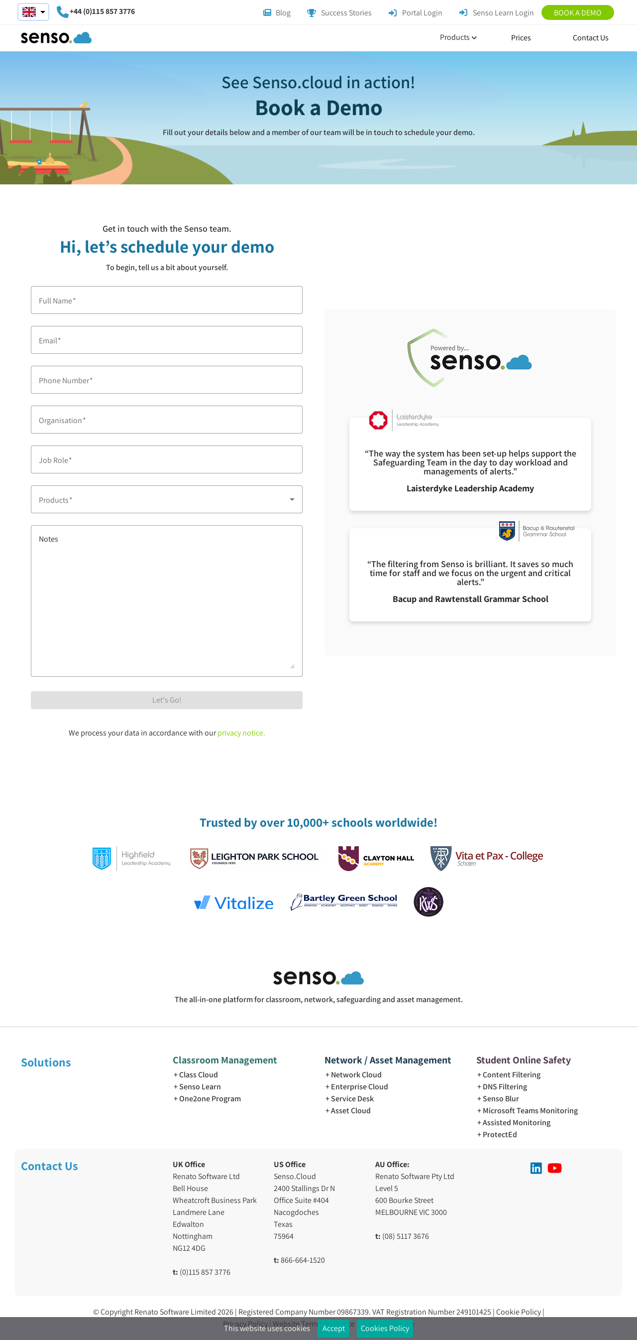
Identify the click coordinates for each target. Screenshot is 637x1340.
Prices (521, 37)
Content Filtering (511, 1074)
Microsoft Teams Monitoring (530, 1110)
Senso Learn (200, 1086)
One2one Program (210, 1098)
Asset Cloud (351, 1110)
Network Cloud (356, 1074)
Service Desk (352, 1098)
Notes (48, 539)
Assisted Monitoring (516, 1122)
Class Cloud (198, 1074)
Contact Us (591, 37)
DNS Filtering (505, 1086)
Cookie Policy (519, 1312)
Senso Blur (501, 1098)
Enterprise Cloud (359, 1086)
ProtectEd (500, 1134)
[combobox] (167, 499)
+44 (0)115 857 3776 (102, 11)
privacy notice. (241, 733)
